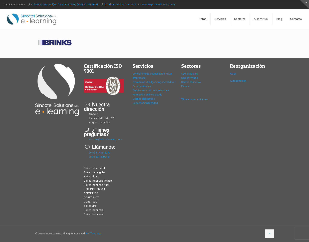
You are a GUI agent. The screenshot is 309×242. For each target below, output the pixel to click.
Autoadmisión (238, 80)
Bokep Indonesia (93, 210)
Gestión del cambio (144, 98)
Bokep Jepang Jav (94, 172)
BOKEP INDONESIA (94, 189)
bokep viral (90, 205)
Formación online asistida (147, 94)
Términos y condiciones (195, 99)
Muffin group (93, 233)
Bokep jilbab (91, 176)
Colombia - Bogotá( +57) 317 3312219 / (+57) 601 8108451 (64, 4)
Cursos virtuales (142, 86)
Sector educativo (191, 82)
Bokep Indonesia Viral (96, 184)
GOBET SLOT (91, 197)
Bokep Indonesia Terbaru (98, 180)
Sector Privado (189, 77)
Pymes (185, 86)
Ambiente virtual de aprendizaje (151, 90)
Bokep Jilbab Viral (94, 168)
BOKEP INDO (91, 193)
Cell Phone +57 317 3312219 (120, 4)
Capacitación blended (145, 102)
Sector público (189, 73)
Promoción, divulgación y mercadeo (153, 82)
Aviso (233, 73)
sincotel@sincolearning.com (158, 4)
